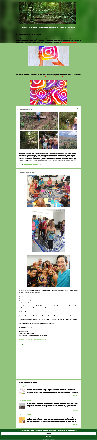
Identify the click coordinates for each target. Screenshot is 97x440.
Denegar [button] (75, 436)
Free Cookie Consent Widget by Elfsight (48, 439)
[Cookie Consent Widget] (48, 436)
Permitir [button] (67, 436)
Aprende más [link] (31, 436)
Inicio (24, 28)
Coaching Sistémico (67, 28)
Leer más (75, 395)
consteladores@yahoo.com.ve (39, 339)
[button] (77, 109)
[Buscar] (80, 4)
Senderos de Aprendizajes (48, 28)
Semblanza (33, 28)
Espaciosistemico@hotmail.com (25, 339)
